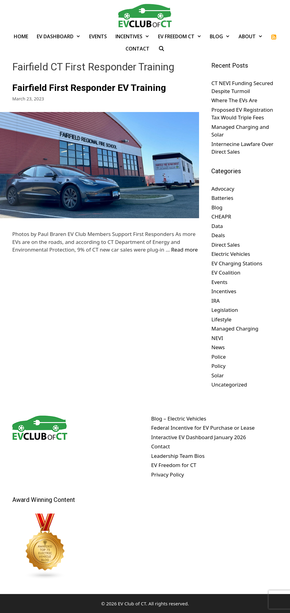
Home (21, 36)
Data (217, 226)
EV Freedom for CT (174, 465)
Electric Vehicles (230, 253)
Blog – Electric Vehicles (178, 418)
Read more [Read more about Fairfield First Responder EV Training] (184, 249)
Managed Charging (234, 328)
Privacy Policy (167, 474)
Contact (137, 48)
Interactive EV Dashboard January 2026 (198, 437)
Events (98, 36)
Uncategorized (229, 384)
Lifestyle (221, 319)
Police (218, 356)
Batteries (222, 197)
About (253, 36)
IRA (215, 300)
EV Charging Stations (236, 263)
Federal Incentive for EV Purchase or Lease (203, 427)
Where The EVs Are (234, 100)
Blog (222, 36)
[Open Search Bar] (161, 49)
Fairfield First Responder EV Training (89, 87)
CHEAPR (221, 216)
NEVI (217, 338)
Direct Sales (225, 244)
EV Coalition (225, 272)
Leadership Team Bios (178, 455)
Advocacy (222, 188)
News (218, 347)
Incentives (134, 36)
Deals (218, 235)
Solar (217, 375)
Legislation (224, 309)
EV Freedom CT (182, 36)
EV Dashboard (61, 36)
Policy (218, 365)
